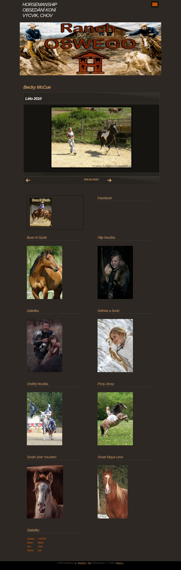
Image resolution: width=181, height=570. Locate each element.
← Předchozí (28, 180)
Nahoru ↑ (120, 563)
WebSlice (82, 563)
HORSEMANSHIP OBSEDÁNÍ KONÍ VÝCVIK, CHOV (39, 10)
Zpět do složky (91, 179)
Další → (109, 180)
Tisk (89, 563)
